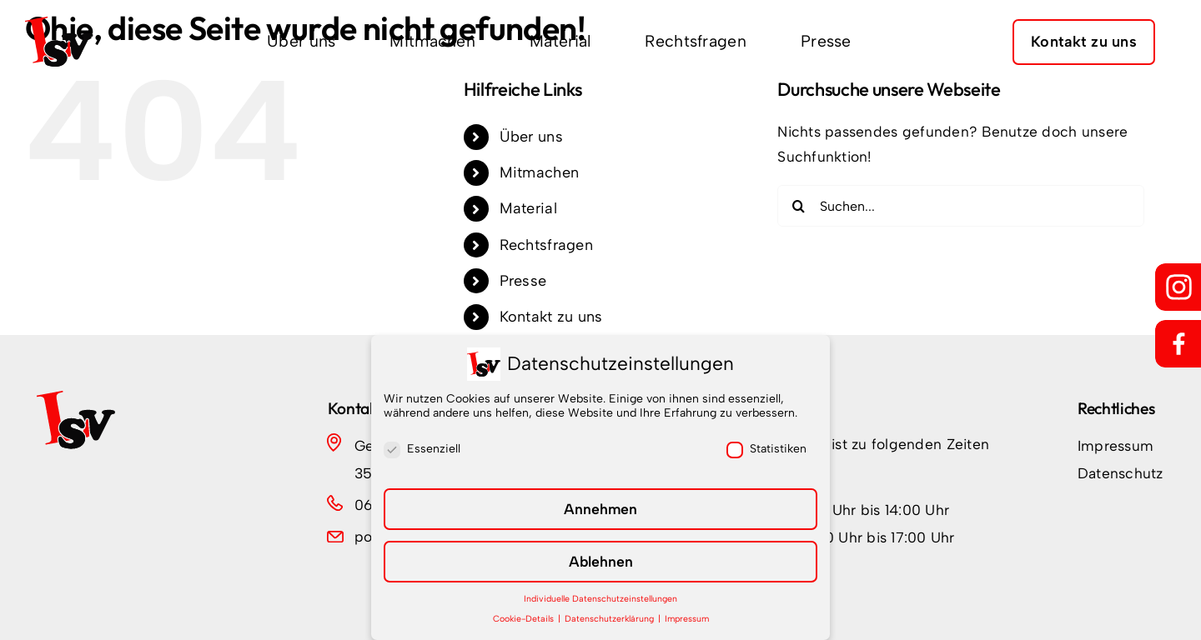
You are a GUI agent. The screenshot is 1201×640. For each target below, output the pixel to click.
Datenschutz (1120, 473)
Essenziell (422, 449)
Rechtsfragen (546, 245)
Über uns (531, 137)
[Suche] (798, 206)
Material (528, 208)
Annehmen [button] (600, 509)
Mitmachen (539, 172)
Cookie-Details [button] (524, 618)
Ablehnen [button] (601, 561)
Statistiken (766, 449)
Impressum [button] (687, 618)
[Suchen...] (960, 206)
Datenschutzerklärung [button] (610, 618)
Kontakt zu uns (551, 317)
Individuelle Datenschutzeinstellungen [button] (600, 598)
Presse (523, 281)
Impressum (1115, 445)
